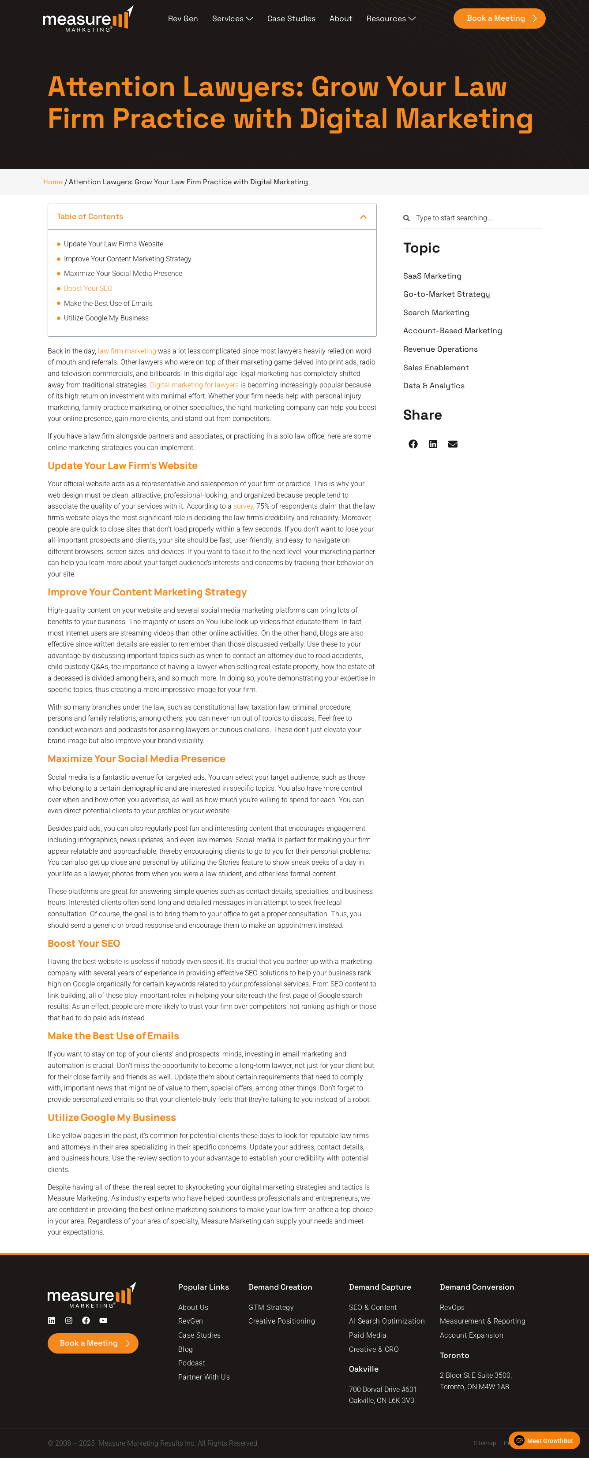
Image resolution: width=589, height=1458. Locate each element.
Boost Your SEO (88, 288)
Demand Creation (280, 1287)
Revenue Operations (440, 349)
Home (53, 181)
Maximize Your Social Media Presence (123, 273)
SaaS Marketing (432, 276)
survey (243, 506)
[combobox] (472, 218)
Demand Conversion (478, 1287)
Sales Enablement (436, 367)
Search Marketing (436, 312)
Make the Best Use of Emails (108, 303)
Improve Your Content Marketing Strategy (127, 259)
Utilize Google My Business (106, 318)
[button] (364, 217)
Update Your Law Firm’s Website (113, 244)
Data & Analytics (434, 386)
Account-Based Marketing (452, 330)
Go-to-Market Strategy (446, 294)
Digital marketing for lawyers (194, 385)
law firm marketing (127, 351)
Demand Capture (381, 1287)
